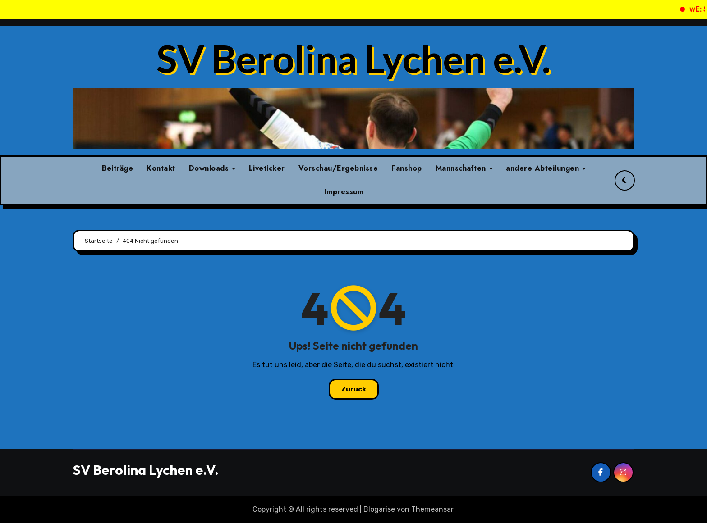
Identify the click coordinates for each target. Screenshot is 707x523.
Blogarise (379, 509)
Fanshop (406, 168)
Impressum (344, 191)
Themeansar (432, 509)
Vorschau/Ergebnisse (338, 168)
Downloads (210, 168)
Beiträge (117, 168)
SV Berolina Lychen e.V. (353, 58)
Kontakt (161, 168)
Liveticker (267, 168)
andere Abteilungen (544, 168)
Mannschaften (462, 168)
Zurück (353, 389)
